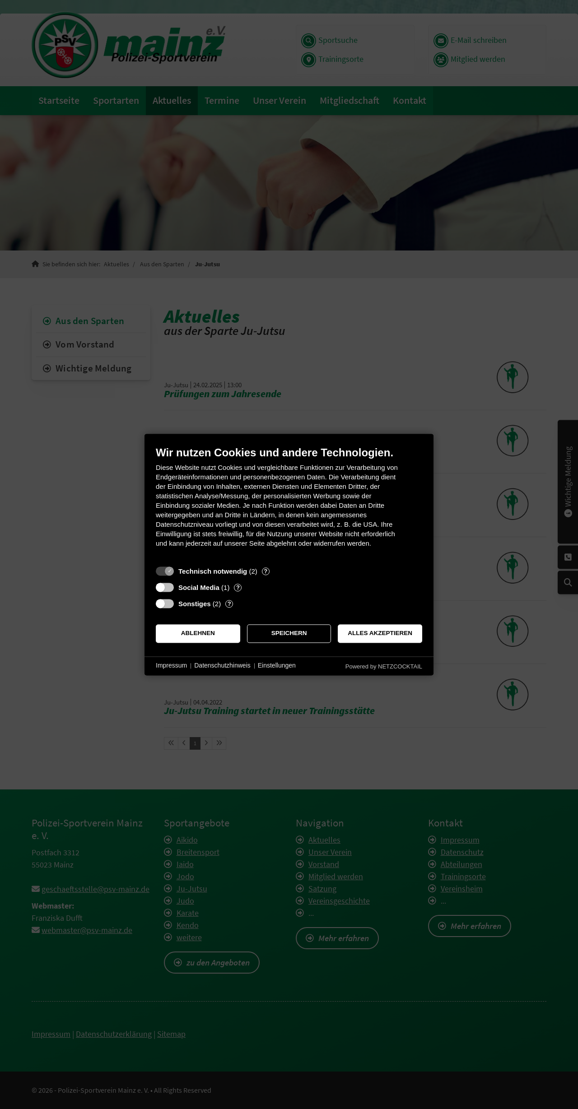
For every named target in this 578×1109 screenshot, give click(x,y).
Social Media (198, 587)
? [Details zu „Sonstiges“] (229, 603)
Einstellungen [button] (277, 665)
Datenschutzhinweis (222, 665)
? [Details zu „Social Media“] (238, 587)
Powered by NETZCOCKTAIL (383, 666)
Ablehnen (198, 633)
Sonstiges (194, 604)
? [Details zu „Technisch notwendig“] (265, 571)
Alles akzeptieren (380, 633)
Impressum (171, 665)
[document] (289, 503)
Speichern (289, 633)
